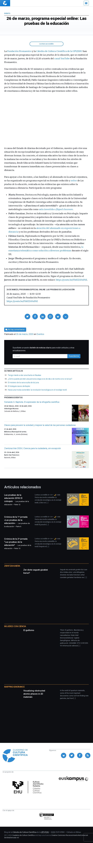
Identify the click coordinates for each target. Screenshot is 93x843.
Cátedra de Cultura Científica (24, 832)
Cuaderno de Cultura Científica (23, 835)
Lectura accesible (46, 44)
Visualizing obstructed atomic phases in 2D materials (34, 693)
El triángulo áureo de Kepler (19, 386)
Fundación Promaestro (19, 51)
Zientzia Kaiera (12, 566)
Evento (7, 13)
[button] (27, 316)
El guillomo (28, 630)
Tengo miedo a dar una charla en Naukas (24, 375)
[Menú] (86, 3)
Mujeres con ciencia (15, 626)
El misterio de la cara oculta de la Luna (23, 382)
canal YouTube (62, 58)
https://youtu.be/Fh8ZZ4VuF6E (71, 279)
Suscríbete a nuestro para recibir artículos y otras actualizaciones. (43, 349)
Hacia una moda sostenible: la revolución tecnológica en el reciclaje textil (37, 390)
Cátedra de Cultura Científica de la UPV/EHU (59, 51)
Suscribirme (74, 356)
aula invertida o (55, 209)
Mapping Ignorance (14, 687)
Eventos (40, 334)
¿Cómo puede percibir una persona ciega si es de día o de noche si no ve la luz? (40, 379)
